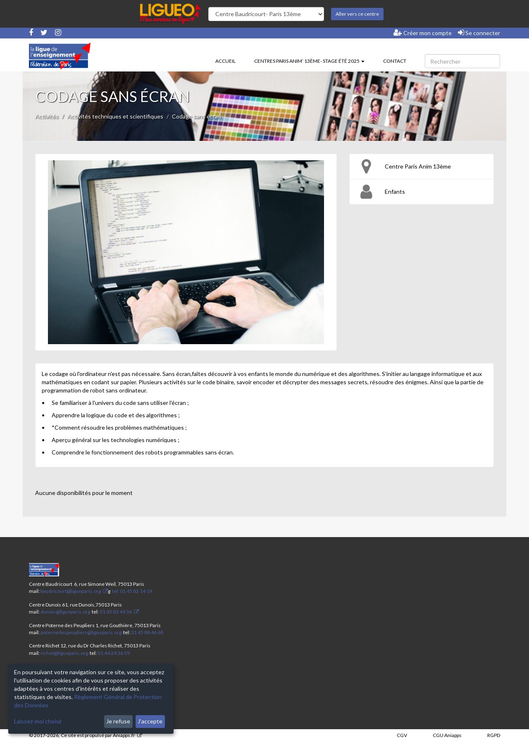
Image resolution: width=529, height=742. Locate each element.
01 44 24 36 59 (114, 653)
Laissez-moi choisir (38, 721)
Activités (47, 116)
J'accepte (150, 721)
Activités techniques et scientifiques (115, 116)
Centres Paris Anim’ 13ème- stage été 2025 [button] (309, 61)
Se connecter (479, 32)
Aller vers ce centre (357, 14)
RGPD (493, 735)
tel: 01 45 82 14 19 (131, 591)
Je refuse (118, 721)
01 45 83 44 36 (115, 612)
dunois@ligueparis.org (65, 612)
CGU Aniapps (447, 735)
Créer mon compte (422, 32)
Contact (394, 61)
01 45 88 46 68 (147, 632)
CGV (402, 735)
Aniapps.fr (124, 735)
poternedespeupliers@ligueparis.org (81, 632)
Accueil (225, 61)
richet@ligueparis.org (64, 653)
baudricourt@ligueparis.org (71, 591)
